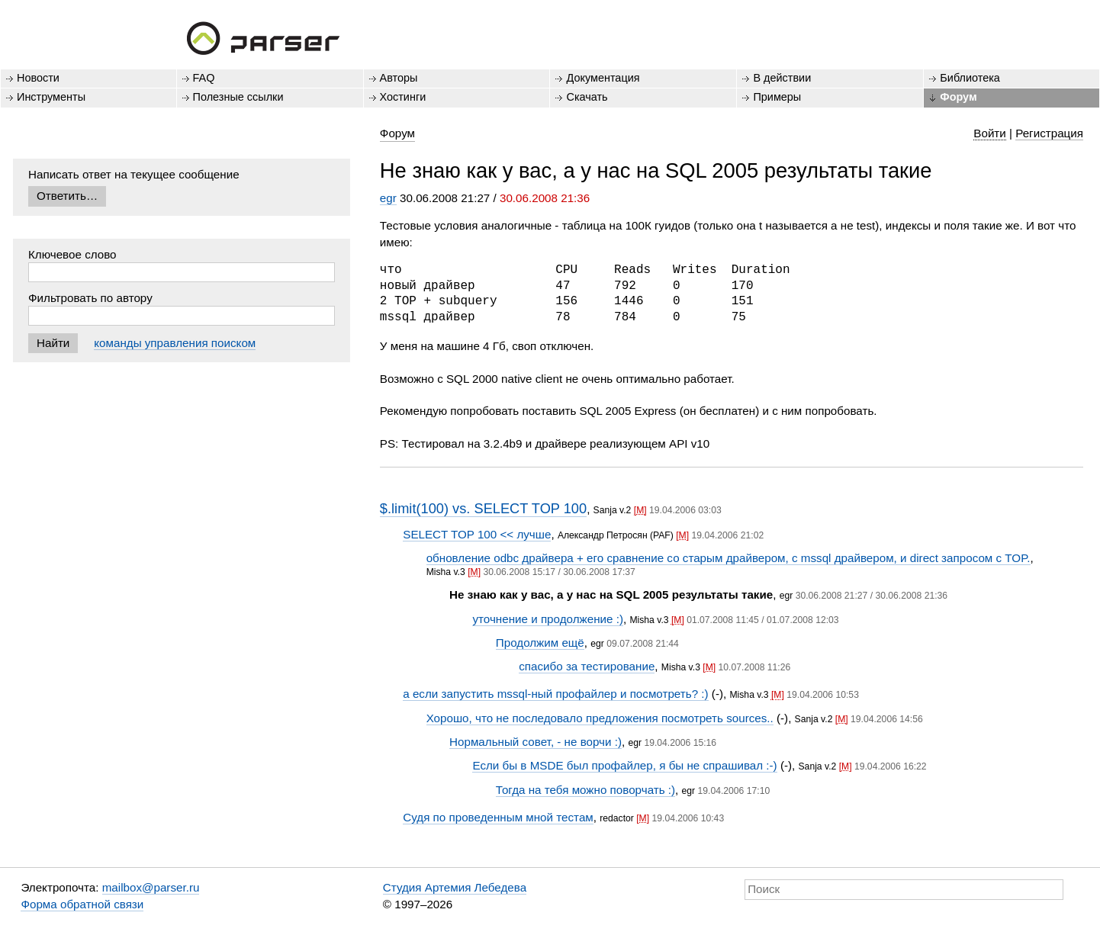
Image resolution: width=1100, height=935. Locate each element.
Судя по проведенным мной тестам (498, 817)
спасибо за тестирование (587, 666)
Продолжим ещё (540, 642)
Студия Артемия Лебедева (454, 887)
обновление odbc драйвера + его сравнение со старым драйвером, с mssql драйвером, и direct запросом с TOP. (728, 557)
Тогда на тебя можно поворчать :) (585, 789)
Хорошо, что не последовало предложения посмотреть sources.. (600, 718)
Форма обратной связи (82, 904)
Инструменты (51, 97)
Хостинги (403, 97)
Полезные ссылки (238, 97)
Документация (602, 78)
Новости (38, 78)
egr (388, 197)
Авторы (399, 78)
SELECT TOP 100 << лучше (477, 534)
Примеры (777, 97)
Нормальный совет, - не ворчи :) (535, 741)
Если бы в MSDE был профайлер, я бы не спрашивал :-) (624, 765)
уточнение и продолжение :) (547, 618)
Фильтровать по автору (90, 297)
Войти (989, 133)
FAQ (204, 78)
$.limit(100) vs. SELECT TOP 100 (483, 508)
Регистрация (1049, 133)
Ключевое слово (72, 254)
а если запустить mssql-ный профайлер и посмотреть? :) (555, 693)
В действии (782, 78)
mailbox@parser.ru (151, 887)
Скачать (586, 97)
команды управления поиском (175, 342)
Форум (958, 97)
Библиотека (970, 78)
